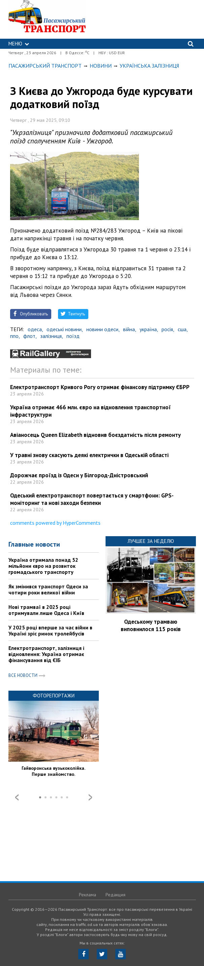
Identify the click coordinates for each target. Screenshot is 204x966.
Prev (17, 797)
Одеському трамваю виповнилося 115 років (151, 625)
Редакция (115, 895)
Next (90, 797)
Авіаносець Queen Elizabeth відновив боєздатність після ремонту (95, 435)
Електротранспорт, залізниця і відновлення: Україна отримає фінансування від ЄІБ (46, 654)
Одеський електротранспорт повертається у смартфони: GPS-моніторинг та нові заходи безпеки (92, 499)
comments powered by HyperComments (55, 522)
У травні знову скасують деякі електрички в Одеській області (89, 455)
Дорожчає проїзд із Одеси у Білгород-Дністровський (79, 475)
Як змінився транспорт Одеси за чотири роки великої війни (48, 589)
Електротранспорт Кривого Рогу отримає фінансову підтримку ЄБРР (100, 387)
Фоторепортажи (54, 695)
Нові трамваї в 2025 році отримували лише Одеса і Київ (46, 609)
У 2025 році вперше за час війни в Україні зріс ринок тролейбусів (50, 630)
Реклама (87, 895)
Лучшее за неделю (150, 541)
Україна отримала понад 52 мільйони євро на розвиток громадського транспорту (43, 565)
